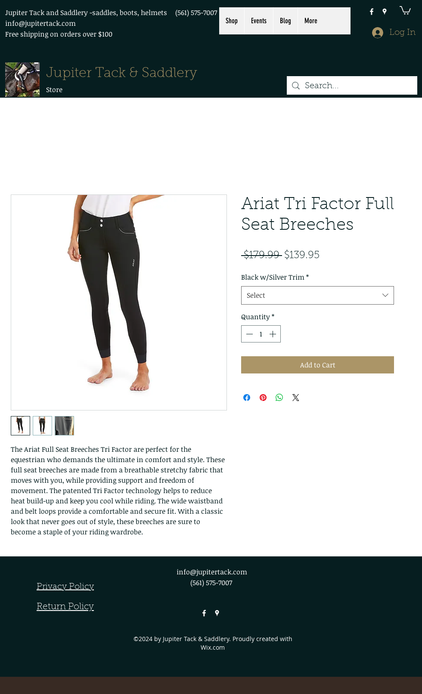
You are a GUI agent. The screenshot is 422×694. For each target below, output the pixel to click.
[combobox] (317, 295)
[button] (405, 10)
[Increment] (273, 334)
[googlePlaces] (384, 11)
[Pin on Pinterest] (263, 397)
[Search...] (352, 86)
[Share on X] (296, 397)
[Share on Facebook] (247, 397)
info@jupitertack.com (40, 23)
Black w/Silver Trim (275, 277)
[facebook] (371, 11)
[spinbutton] (260, 334)
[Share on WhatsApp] (279, 397)
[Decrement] (248, 334)
